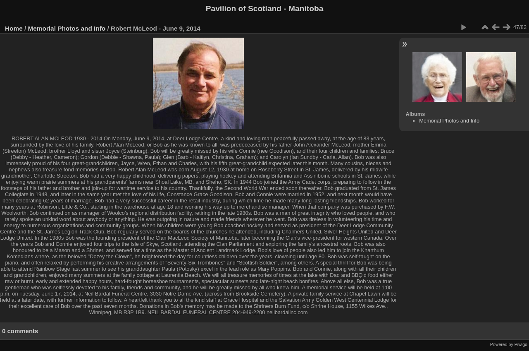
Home (14, 28)
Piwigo (521, 344)
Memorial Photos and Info (67, 28)
